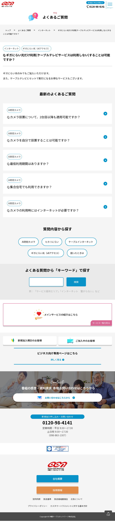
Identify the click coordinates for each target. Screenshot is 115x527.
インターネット (12, 48)
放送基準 (47, 505)
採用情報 (57, 496)
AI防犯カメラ (15, 111)
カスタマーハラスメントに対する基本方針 (68, 512)
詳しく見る (56, 365)
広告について (77, 505)
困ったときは (78, 259)
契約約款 (36, 505)
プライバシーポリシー (37, 512)
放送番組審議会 (61, 505)
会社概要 (57, 485)
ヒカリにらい (51, 247)
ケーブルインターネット (82, 247)
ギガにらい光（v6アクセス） (38, 48)
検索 (76, 288)
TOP (108, 514)
